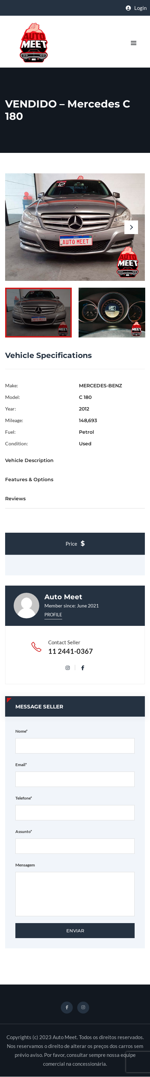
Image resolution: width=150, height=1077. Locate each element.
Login (136, 8)
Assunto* (23, 831)
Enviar (75, 930)
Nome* (21, 731)
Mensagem (25, 864)
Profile (53, 614)
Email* (21, 764)
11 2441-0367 (70, 651)
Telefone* (23, 798)
